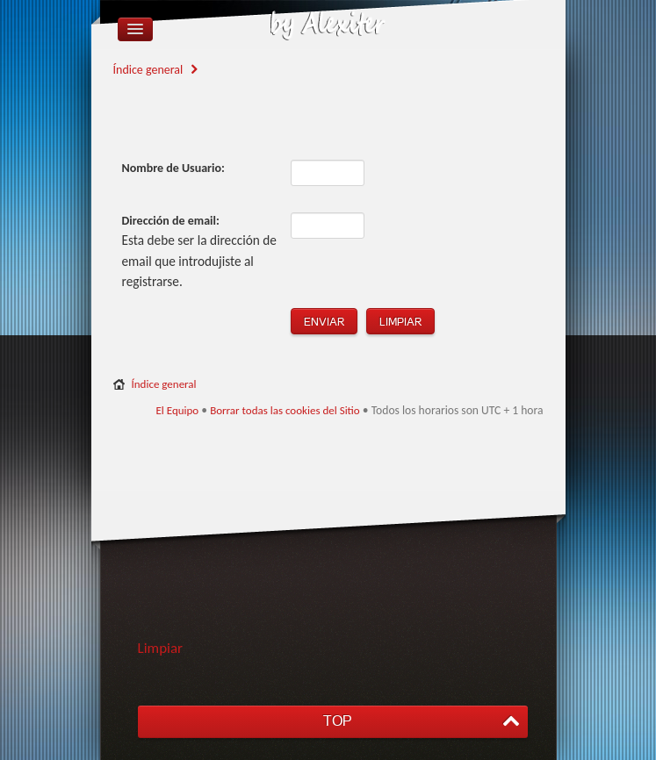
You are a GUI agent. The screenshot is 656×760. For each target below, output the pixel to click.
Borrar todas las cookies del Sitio (285, 410)
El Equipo (176, 410)
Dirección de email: (171, 220)
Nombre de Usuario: (173, 168)
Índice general (148, 69)
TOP (337, 721)
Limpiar (161, 648)
